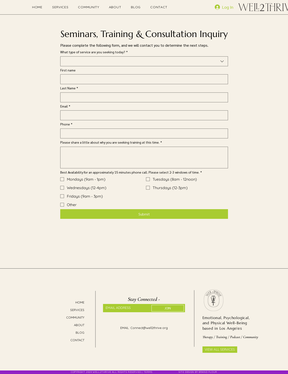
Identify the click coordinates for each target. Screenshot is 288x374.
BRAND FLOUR (208, 372)
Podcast (235, 337)
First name (68, 70)
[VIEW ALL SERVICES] (219, 349)
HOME (79, 302)
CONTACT (77, 340)
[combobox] (144, 61)
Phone (66, 124)
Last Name (69, 88)
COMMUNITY (75, 317)
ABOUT (79, 325)
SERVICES (77, 310)
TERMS (148, 372)
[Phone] (142, 133)
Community (250, 337)
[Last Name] (142, 97)
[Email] (142, 115)
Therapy (208, 337)
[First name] (142, 79)
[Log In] (228, 7)
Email (65, 106)
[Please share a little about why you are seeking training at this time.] (144, 157)
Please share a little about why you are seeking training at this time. (111, 142)
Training (221, 337)
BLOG (80, 332)
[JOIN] (167, 308)
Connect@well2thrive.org (149, 328)
